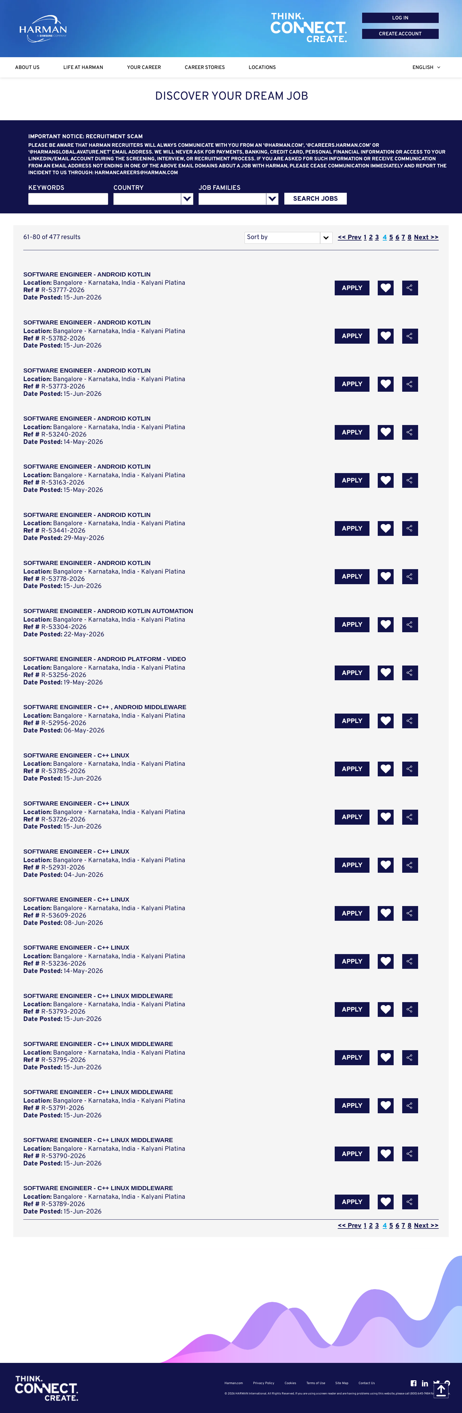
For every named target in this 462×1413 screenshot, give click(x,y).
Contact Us (366, 1383)
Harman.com (235, 1383)
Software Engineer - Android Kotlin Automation (110, 616)
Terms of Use (315, 1383)
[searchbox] (143, 199)
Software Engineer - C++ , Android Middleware (107, 713)
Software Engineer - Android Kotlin (88, 275)
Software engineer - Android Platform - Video (106, 664)
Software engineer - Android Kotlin (88, 469)
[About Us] (27, 67)
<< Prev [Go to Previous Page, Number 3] (350, 238)
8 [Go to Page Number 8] (409, 238)
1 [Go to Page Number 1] (365, 238)
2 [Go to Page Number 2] (371, 238)
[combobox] (68, 199)
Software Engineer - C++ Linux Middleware (100, 1005)
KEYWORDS (46, 188)
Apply (352, 289)
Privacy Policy (264, 1383)
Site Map (341, 1383)
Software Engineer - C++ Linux (78, 761)
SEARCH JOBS (315, 199)
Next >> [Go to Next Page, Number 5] (426, 238)
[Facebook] (414, 1383)
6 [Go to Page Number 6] (397, 238)
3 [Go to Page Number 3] (377, 238)
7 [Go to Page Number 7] (403, 238)
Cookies (290, 1383)
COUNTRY (128, 188)
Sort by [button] (257, 237)
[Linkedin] (425, 1383)
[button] (410, 288)
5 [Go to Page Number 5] (391, 238)
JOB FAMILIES (219, 188)
